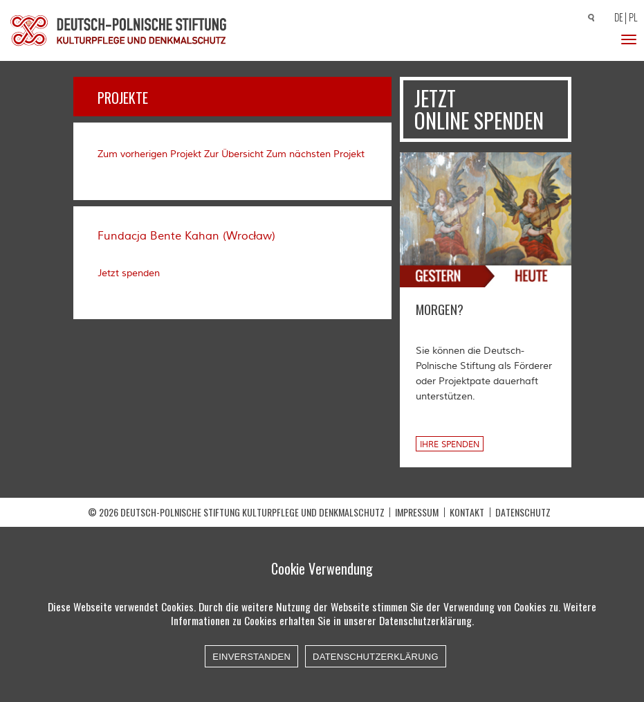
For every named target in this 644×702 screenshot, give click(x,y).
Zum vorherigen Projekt (149, 154)
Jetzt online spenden (479, 109)
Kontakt (467, 512)
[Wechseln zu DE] (616, 18)
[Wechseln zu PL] (635, 18)
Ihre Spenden (449, 445)
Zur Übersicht (234, 154)
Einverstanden (251, 656)
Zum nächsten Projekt (315, 154)
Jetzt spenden (129, 273)
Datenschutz (523, 512)
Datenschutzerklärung (376, 656)
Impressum (417, 512)
